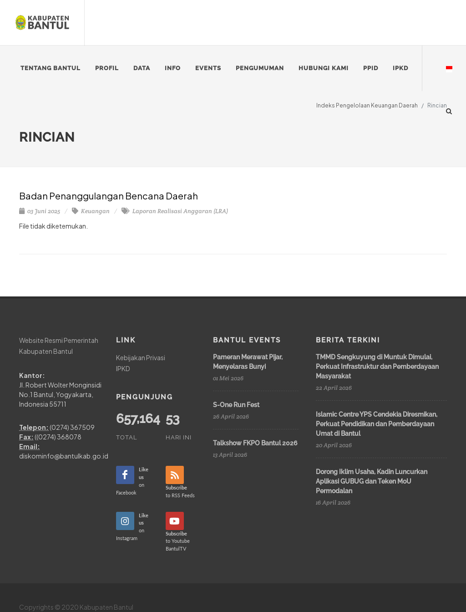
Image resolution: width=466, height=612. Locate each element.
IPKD (123, 368)
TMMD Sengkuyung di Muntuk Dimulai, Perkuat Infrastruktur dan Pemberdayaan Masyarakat (377, 366)
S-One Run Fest (236, 404)
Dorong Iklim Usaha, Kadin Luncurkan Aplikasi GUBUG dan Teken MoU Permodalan (371, 481)
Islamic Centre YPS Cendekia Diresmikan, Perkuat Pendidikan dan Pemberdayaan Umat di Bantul (376, 424)
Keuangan (91, 211)
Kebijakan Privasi (140, 357)
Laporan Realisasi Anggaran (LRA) (175, 211)
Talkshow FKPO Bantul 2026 (255, 443)
